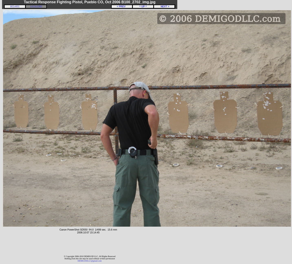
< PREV (122, 6)
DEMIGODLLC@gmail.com (90, 261)
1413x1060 (36, 6)
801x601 (15, 6)
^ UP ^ (143, 6)
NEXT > (164, 6)
